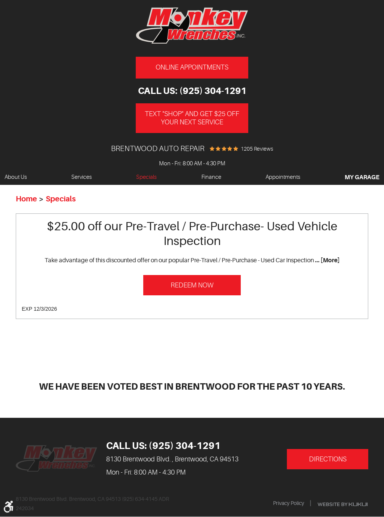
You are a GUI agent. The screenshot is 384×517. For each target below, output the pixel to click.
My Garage (362, 177)
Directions (327, 459)
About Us (15, 177)
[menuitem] (15, 177)
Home (26, 199)
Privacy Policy (288, 503)
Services (81, 177)
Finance (211, 177)
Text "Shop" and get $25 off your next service (192, 118)
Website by (342, 504)
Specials (146, 177)
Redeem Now (192, 285)
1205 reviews (257, 149)
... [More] (327, 260)
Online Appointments (192, 67)
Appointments (283, 177)
